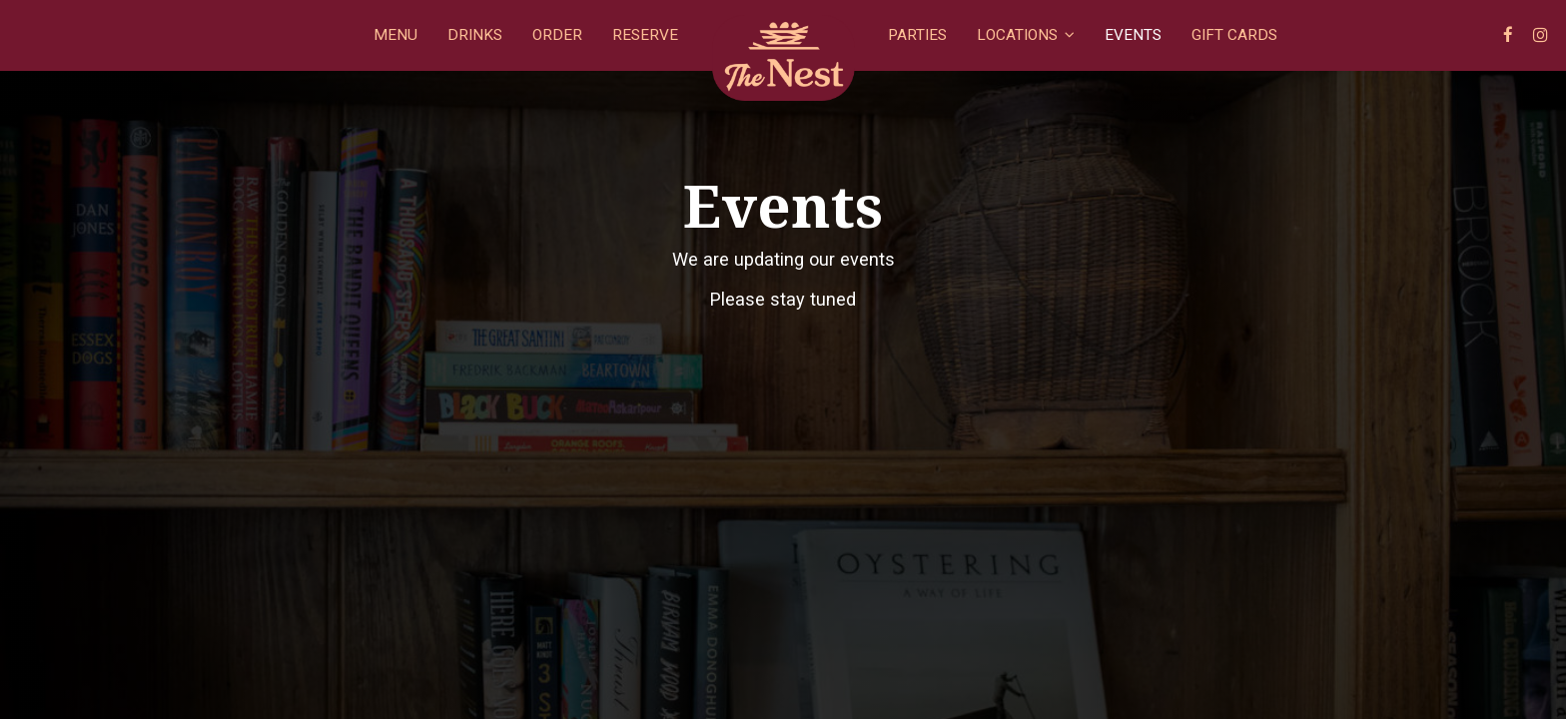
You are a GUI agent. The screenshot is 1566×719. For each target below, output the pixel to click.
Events (1133, 35)
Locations (1026, 35)
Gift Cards (1234, 35)
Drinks (474, 35)
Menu (395, 35)
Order (557, 35)
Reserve (645, 35)
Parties (917, 35)
